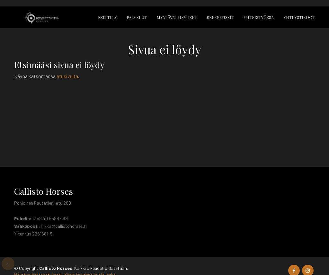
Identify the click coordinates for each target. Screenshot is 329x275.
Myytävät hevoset (176, 17)
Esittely (107, 17)
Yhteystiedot (299, 17)
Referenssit (220, 17)
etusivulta (67, 76)
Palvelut (137, 17)
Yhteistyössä (259, 17)
